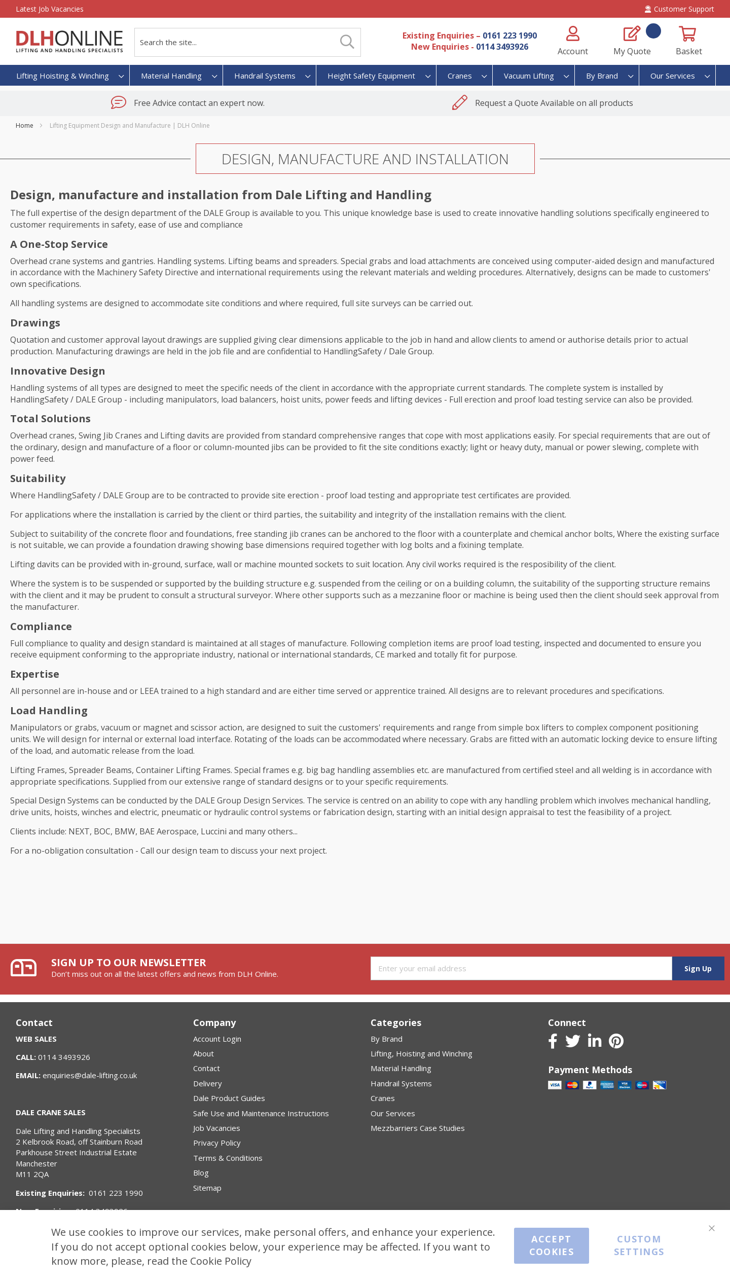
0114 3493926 (502, 46)
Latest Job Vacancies (50, 9)
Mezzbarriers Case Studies (418, 1128)
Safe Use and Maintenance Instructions (261, 1113)
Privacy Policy (217, 1143)
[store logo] (69, 41)
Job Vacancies (216, 1128)
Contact (206, 1068)
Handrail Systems (401, 1083)
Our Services (393, 1113)
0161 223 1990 (510, 35)
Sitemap (207, 1188)
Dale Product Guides (229, 1098)
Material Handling (401, 1068)
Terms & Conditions (228, 1158)
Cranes (383, 1098)
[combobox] (247, 42)
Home (25, 125)
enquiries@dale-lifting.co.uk (90, 1075)
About (203, 1053)
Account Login (217, 1039)
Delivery (207, 1083)
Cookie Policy (220, 1261)
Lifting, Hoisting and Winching (421, 1053)
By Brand (387, 1039)
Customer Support (679, 9)
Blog (201, 1172)
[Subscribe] (698, 968)
